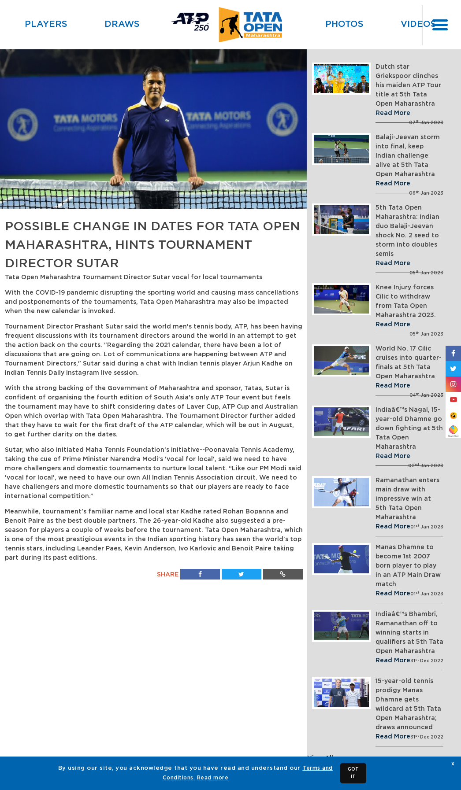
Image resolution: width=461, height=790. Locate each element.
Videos (418, 24)
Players (46, 24)
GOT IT (353, 773)
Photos (344, 24)
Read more (213, 777)
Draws (122, 24)
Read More (392, 113)
